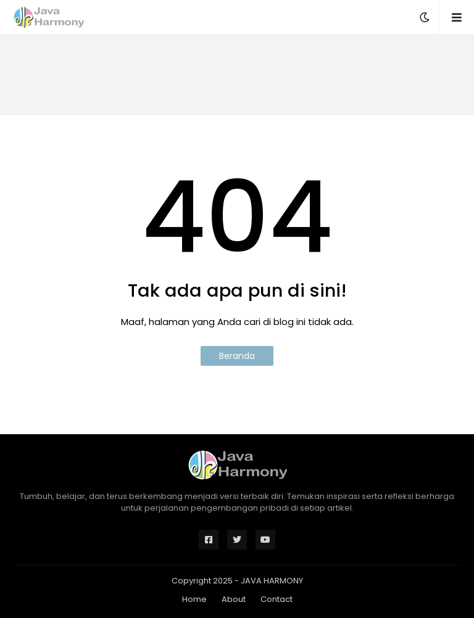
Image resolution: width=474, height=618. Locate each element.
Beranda (237, 356)
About (234, 599)
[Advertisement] (237, 74)
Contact (276, 599)
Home (194, 599)
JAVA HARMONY (272, 581)
